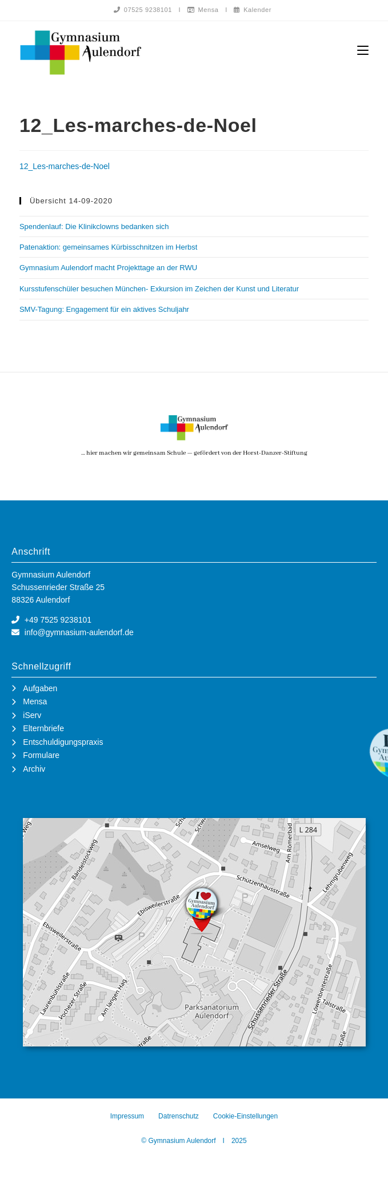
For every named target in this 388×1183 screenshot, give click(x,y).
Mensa (203, 9)
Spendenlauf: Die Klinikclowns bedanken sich (94, 227)
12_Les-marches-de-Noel (64, 166)
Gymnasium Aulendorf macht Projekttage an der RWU (108, 268)
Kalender (252, 9)
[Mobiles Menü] (363, 50)
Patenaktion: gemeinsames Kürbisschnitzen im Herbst (108, 247)
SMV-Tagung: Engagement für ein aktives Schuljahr (104, 310)
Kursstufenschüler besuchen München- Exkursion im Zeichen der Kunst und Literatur (159, 289)
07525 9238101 (143, 9)
